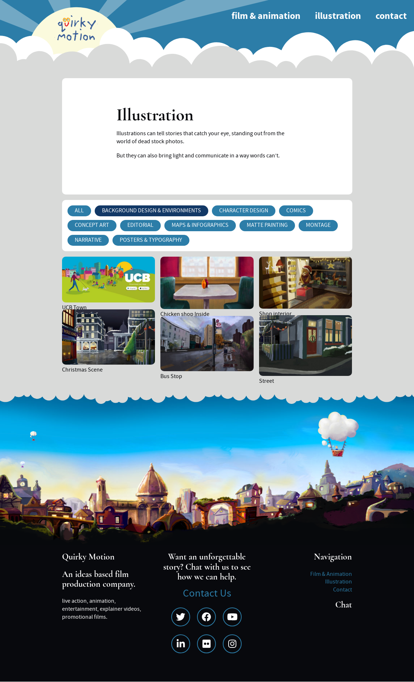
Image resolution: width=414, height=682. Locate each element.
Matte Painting (267, 225)
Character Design (243, 210)
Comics (296, 210)
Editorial (140, 225)
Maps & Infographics (200, 225)
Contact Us (207, 593)
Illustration (338, 16)
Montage (318, 225)
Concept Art (92, 225)
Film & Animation (265, 16)
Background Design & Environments (151, 210)
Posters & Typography (151, 240)
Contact (391, 16)
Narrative (88, 240)
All (79, 210)
